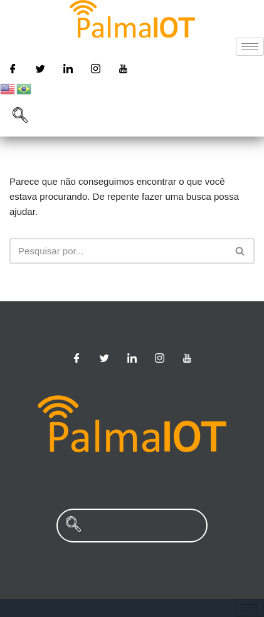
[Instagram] (96, 68)
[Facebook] (12, 68)
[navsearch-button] (20, 116)
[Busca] (117, 251)
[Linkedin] (67, 68)
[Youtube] (123, 68)
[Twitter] (40, 68)
